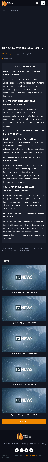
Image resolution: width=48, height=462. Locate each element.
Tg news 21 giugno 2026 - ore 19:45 (24, 353)
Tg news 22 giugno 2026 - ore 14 (24, 323)
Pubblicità (15, 444)
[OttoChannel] (7, 3)
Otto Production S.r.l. (31, 456)
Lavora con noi (34, 444)
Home (4, 10)
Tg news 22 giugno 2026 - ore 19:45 (24, 292)
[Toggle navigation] (43, 3)
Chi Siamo (6, 444)
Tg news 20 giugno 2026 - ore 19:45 (24, 415)
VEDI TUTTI (24, 422)
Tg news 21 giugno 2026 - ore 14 (24, 384)
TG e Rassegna (13, 10)
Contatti (23, 444)
